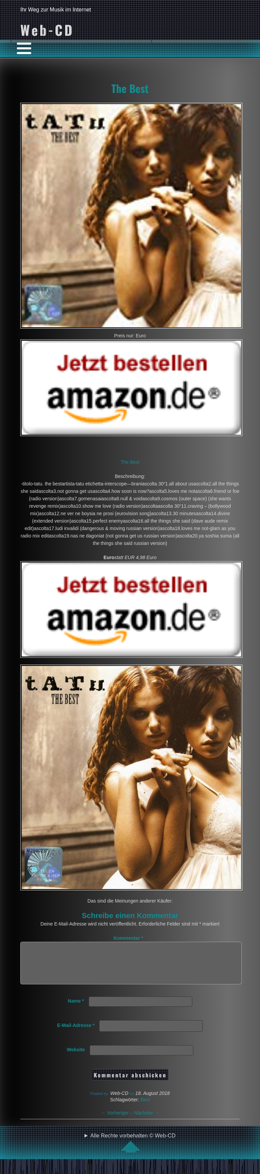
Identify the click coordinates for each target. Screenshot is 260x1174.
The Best (130, 88)
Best (145, 1107)
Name (76, 1009)
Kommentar (128, 938)
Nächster (146, 1121)
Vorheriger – (117, 1121)
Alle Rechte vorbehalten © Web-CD (133, 1150)
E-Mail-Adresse (76, 1033)
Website (76, 1057)
